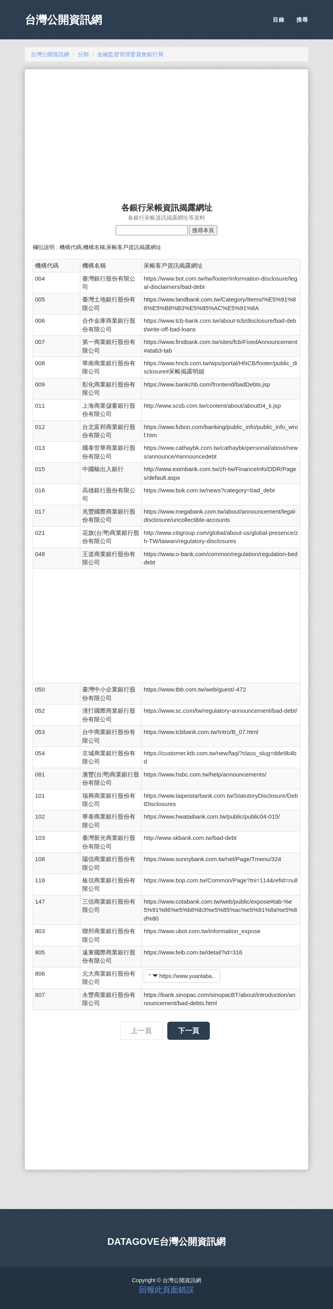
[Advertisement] (166, 132)
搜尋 (302, 19)
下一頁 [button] (188, 1031)
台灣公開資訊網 (63, 19)
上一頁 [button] (141, 1031)
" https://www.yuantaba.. (182, 976)
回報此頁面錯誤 (166, 1289)
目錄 (279, 19)
